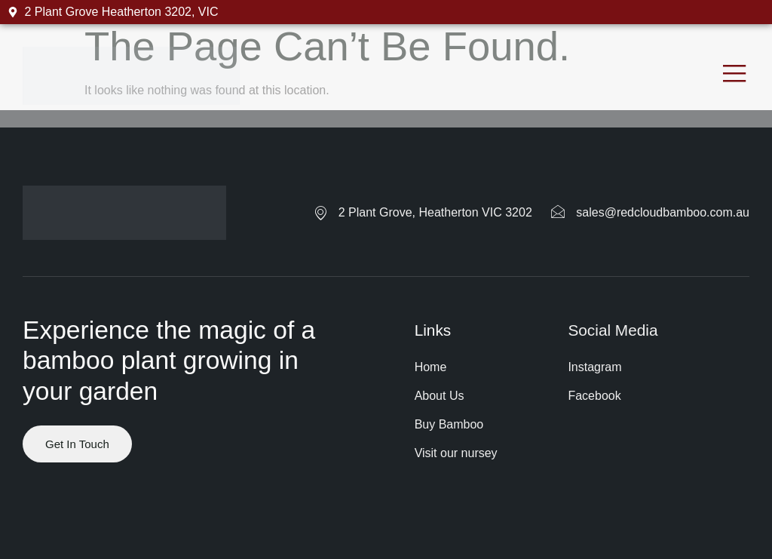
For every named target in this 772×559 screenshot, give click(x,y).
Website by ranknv (72, 516)
